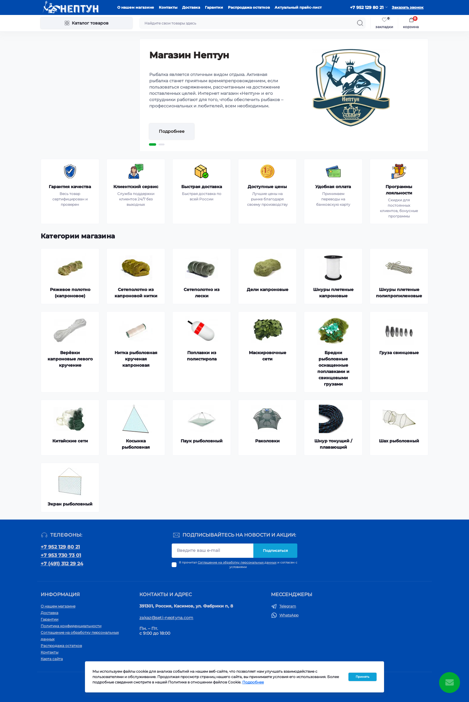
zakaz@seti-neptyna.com (166, 617)
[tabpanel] (283, 95)
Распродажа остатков (249, 7)
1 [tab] (152, 144)
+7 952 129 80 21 (60, 547)
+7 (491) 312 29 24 (62, 564)
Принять (362, 679)
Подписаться (275, 550)
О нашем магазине (135, 7)
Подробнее (172, 131)
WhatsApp (289, 615)
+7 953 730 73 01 (61, 555)
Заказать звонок (408, 7)
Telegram (287, 606)
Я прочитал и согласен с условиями (238, 565)
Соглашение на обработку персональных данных (237, 562)
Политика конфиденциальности (71, 626)
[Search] (360, 23)
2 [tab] (162, 144)
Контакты (168, 7)
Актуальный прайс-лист (298, 7)
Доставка (191, 7)
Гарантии (214, 7)
